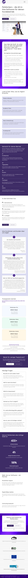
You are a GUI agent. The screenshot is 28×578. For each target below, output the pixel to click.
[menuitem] (24, 2)
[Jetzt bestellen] (18, 364)
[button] (1, 576)
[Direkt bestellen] (12, 19)
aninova (15, 575)
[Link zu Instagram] (24, 575)
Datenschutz (15, 35)
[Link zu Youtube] (25, 575)
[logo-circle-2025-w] (11, 2)
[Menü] (24, 2)
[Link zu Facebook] (22, 575)
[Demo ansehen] (5, 19)
